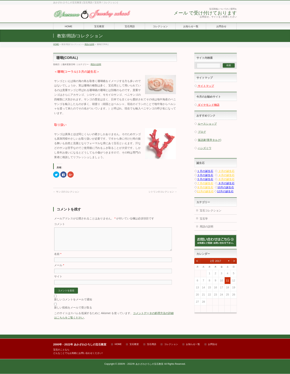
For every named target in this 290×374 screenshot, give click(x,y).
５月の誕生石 (205, 179)
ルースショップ (207, 123)
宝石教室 (134, 344)
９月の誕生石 (205, 187)
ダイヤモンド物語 (208, 104)
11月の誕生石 (205, 191)
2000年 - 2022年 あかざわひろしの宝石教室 (140, 364)
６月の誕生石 (226, 179)
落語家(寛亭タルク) (209, 139)
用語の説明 (95, 64)
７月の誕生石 (205, 183)
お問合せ (212, 344)
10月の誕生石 (226, 187)
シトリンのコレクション (162, 191)
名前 (57, 258)
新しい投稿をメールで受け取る (73, 312)
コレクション (171, 344)
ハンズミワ (204, 148)
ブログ (202, 131)
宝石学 (204, 218)
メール (59, 269)
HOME (118, 344)
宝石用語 (151, 344)
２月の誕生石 (226, 171)
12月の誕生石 (225, 191)
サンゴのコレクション (66, 191)
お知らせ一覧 (193, 344)
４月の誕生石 (226, 175)
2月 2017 (215, 260)
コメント (59, 224)
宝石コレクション (210, 210)
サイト (58, 281)
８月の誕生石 (226, 183)
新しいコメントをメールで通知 (73, 304)
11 (227, 280)
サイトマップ (205, 85)
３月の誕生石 (205, 175)
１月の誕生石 (205, 171)
